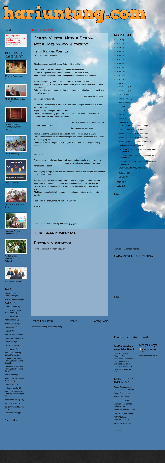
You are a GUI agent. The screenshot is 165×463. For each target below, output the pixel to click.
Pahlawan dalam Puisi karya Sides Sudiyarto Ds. (14, 360)
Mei (121, 114)
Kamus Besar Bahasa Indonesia (127, 249)
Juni (121, 110)
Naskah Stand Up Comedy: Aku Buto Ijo (135, 141)
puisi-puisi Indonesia (122, 423)
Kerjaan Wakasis (12, 334)
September (124, 98)
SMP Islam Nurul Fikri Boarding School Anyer (14, 392)
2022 (119, 51)
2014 (119, 83)
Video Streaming (12, 413)
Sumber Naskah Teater (123, 413)
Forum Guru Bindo (121, 396)
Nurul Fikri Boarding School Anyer (13, 354)
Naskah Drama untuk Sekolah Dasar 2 (134, 133)
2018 (119, 67)
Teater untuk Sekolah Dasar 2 (131, 145)
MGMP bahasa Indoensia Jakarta (121, 418)
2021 (119, 55)
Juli (120, 106)
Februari (123, 173)
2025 (119, 40)
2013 (119, 182)
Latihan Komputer (12, 345)
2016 (119, 75)
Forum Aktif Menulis (122, 393)
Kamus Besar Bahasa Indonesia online (123, 405)
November (123, 90)
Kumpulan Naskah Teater (124, 410)
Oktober (122, 94)
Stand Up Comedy (12, 399)
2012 (119, 186)
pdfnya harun (10, 375)
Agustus (122, 102)
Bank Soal (9, 303)
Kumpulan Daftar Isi (13, 338)
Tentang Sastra (11, 403)
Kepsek (8, 331)
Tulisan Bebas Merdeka (14, 407)
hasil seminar (10, 320)
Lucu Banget (10, 349)
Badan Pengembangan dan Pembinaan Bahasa (124, 388)
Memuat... (118, 430)
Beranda (72, 321)
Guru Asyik (9, 316)
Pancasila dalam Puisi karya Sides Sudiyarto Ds (14, 369)
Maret (121, 122)
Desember (123, 86)
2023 (119, 47)
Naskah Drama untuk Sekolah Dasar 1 (134, 137)
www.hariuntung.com (150, 350)
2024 (119, 43)
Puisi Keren (9, 384)
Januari (122, 177)
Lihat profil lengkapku (148, 355)
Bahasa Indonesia (12, 299)
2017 (119, 71)
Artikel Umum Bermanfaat (10, 295)
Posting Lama (100, 321)
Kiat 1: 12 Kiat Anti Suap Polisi (131, 129)
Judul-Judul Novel (121, 400)
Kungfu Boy (10, 342)
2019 (119, 63)
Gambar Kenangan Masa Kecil (13, 311)
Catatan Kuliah (11, 307)
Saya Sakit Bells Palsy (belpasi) (132, 168)
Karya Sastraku (11, 323)
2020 (119, 59)
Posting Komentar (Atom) (51, 327)
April (121, 118)
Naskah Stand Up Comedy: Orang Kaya (135, 125)
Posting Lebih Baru (42, 321)
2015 (119, 79)
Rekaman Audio (11, 388)
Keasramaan (10, 327)
